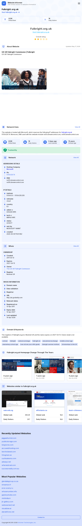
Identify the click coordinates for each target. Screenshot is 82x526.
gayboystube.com (9, 495)
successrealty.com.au (10, 469)
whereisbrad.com (9, 465)
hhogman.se (7, 455)
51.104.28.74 (11, 175)
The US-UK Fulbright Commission (18, 269)
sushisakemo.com (9, 458)
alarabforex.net (8, 512)
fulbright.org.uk (66, 132)
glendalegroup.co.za (10, 481)
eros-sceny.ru (7, 488)
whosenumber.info (9, 491)
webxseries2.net (8, 505)
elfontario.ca (41, 410)
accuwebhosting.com (10, 448)
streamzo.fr (6, 485)
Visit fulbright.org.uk (11, 12)
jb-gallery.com (7, 502)
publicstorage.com (9, 441)
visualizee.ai (6, 508)
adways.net (6, 462)
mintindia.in (6, 498)
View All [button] (77, 127)
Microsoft (10, 169)
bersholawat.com (9, 452)
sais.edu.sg (8, 410)
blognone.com (7, 445)
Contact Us (41, 517)
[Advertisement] (41, 62)
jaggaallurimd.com (9, 438)
